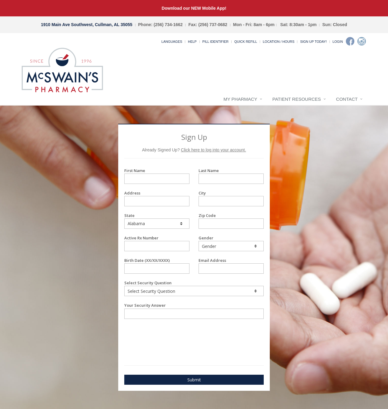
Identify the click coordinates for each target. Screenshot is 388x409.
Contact (347, 99)
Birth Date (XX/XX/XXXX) (156, 266)
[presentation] (159, 334)
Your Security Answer (194, 311)
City (231, 198)
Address (156, 198)
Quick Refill (245, 41)
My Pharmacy (240, 99)
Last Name (231, 176)
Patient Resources (297, 99)
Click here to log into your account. (213, 149)
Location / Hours (278, 41)
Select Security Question (194, 288)
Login (338, 41)
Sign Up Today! (313, 41)
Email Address (231, 266)
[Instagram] (361, 41)
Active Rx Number (156, 243)
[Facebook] (350, 41)
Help (192, 41)
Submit (194, 380)
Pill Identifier (215, 41)
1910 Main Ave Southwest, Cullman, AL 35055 (86, 24)
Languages (172, 41)
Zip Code (231, 221)
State (156, 221)
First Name (156, 176)
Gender (231, 243)
